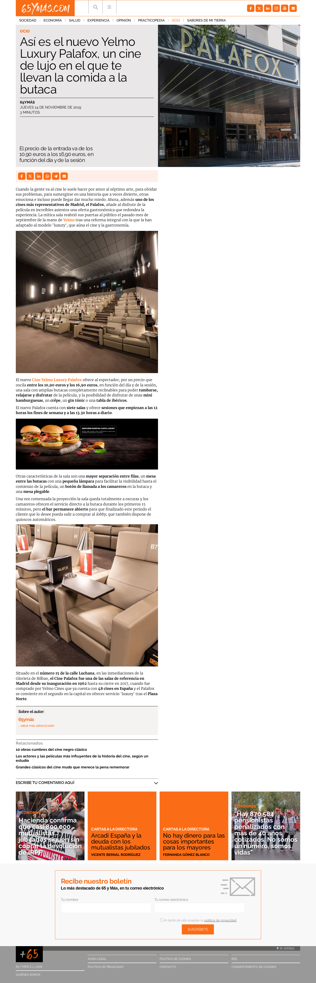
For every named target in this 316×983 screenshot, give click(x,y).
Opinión (124, 20)
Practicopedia (151, 20)
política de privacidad (220, 920)
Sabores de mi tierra (206, 20)
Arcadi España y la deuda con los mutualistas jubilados (120, 841)
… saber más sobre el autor (36, 725)
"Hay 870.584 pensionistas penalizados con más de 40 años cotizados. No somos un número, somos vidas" (265, 833)
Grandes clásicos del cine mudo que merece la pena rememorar (72, 767)
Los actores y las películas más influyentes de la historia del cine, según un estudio (82, 758)
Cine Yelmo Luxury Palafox (57, 379)
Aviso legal (97, 959)
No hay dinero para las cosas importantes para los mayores (194, 841)
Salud (74, 20)
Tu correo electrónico (171, 900)
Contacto (168, 967)
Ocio (176, 20)
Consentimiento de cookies (254, 967)
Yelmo (69, 220)
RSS (234, 959)
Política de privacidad (105, 967)
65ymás (27, 102)
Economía (53, 20)
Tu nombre (69, 900)
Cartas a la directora (114, 829)
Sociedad (27, 20)
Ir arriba (285, 948)
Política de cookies (175, 959)
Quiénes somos (28, 974)
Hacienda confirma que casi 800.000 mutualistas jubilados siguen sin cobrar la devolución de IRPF (50, 836)
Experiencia (98, 20)
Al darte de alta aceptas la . (198, 920)
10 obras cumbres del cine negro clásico (51, 749)
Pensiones (245, 806)
